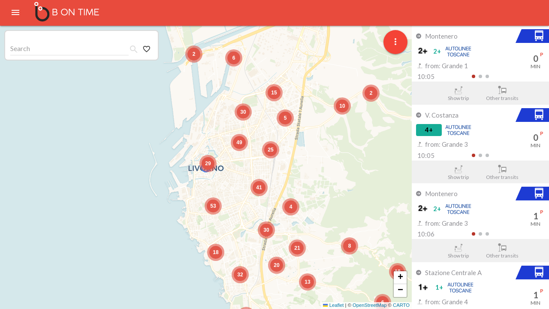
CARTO (401, 305)
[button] (208, 163)
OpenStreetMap (369, 305)
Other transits (502, 93)
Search (20, 48)
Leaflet (333, 305)
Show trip (458, 93)
